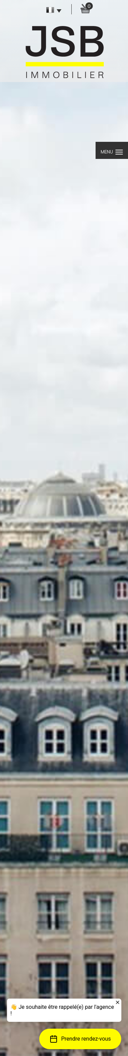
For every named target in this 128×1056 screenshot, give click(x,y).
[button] (80, 1039)
